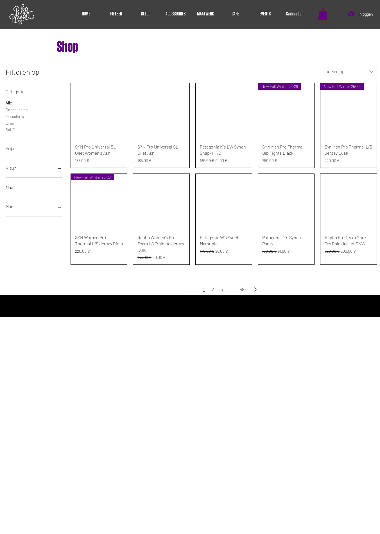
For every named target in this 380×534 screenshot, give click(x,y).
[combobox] (349, 71)
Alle (9, 102)
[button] (323, 14)
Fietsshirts (15, 116)
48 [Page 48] (242, 289)
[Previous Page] (192, 289)
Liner (10, 122)
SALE (10, 129)
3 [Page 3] (222, 289)
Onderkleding (17, 109)
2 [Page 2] (213, 289)
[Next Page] (255, 289)
